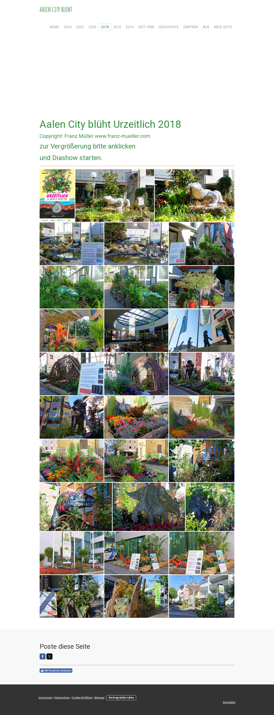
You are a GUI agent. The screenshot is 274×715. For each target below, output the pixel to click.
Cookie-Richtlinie (82, 697)
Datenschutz (62, 697)
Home (54, 27)
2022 (80, 27)
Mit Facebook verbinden (55, 670)
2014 (130, 27)
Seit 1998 (146, 27)
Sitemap (99, 697)
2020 (92, 27)
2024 (67, 27)
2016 (117, 27)
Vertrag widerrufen (121, 697)
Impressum (45, 697)
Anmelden (229, 702)
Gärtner (190, 27)
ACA (206, 27)
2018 (105, 27)
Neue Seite (223, 27)
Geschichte (169, 27)
